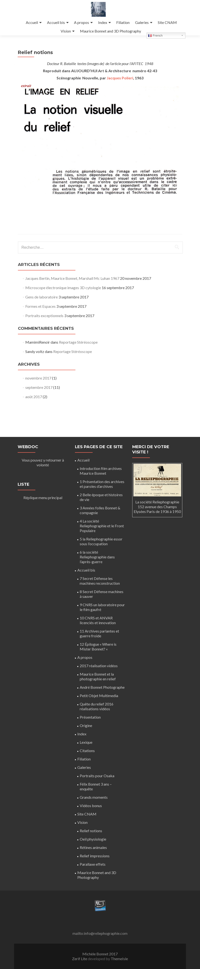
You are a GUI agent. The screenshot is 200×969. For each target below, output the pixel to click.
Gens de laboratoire (41, 306)
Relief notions (91, 830)
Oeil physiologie (93, 839)
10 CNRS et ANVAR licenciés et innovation (98, 620)
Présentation (90, 717)
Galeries (142, 22)
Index (102, 22)
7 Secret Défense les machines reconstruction (100, 580)
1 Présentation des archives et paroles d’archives (102, 484)
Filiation (123, 22)
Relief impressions (95, 855)
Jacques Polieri (120, 87)
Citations (87, 750)
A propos (81, 22)
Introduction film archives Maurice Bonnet (101, 470)
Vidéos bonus (91, 805)
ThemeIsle (119, 958)
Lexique (86, 742)
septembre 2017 (39, 396)
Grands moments (94, 797)
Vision (66, 31)
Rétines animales (93, 847)
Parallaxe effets (92, 864)
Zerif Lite (80, 958)
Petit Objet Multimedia (99, 695)
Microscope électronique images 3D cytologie (63, 297)
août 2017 (33, 406)
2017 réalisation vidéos (99, 665)
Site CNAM (167, 22)
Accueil (32, 22)
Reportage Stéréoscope (78, 351)
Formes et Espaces (40, 315)
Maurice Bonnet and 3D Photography (110, 31)
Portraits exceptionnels (44, 325)
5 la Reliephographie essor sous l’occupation (101, 541)
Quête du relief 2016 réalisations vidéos (96, 706)
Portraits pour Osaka (97, 775)
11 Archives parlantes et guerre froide (99, 633)
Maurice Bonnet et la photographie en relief (98, 676)
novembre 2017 (38, 387)
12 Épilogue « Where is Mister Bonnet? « (98, 646)
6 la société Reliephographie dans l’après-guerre (97, 557)
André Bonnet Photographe (102, 687)
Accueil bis (56, 22)
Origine (86, 725)
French (155, 36)
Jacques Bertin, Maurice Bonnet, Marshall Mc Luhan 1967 (72, 287)
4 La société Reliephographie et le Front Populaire (102, 526)
